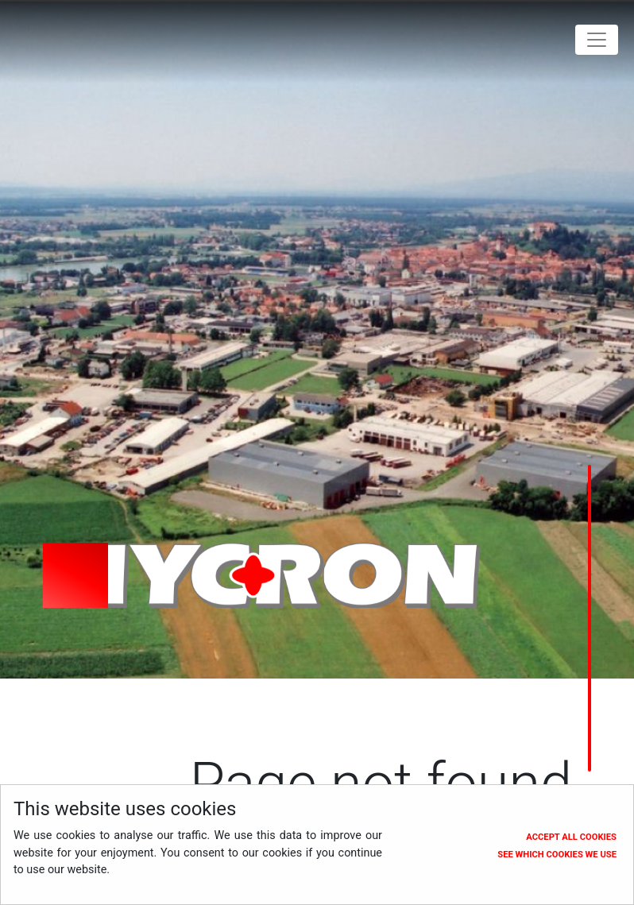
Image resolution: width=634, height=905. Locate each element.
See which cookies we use (557, 854)
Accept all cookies (571, 837)
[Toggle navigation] (596, 40)
